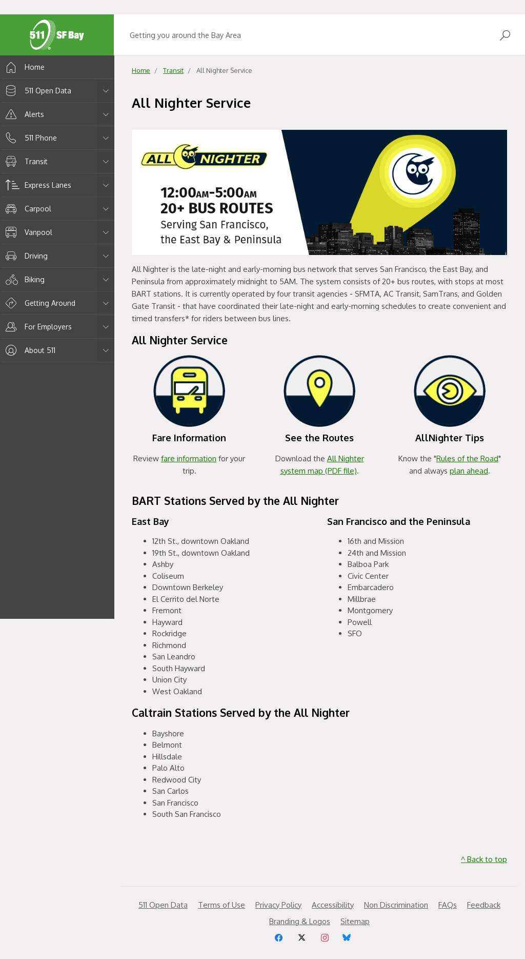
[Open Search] (505, 35)
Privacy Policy (278, 905)
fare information (188, 458)
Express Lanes (36, 185)
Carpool (26, 209)
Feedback (483, 905)
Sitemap (355, 921)
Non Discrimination (396, 905)
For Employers (37, 327)
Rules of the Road (467, 458)
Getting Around (38, 303)
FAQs (447, 905)
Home (23, 67)
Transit (25, 161)
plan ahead (469, 471)
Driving (25, 256)
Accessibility (333, 905)
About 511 (28, 350)
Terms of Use (221, 905)
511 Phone (29, 138)
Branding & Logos (299, 921)
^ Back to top (484, 859)
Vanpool (27, 232)
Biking (23, 279)
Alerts (23, 114)
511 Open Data (36, 91)
